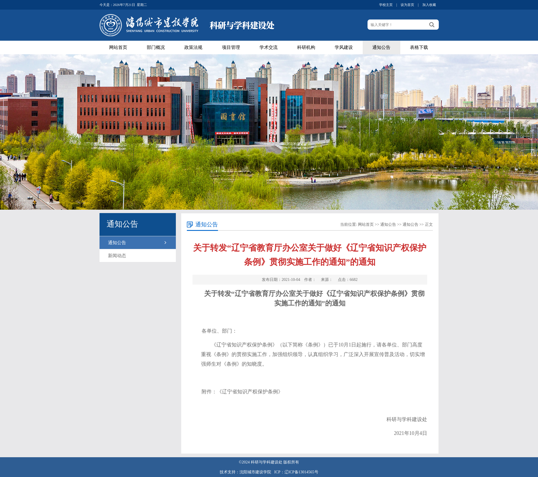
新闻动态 (117, 255)
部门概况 (156, 47)
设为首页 (407, 5)
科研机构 (306, 47)
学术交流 (269, 47)
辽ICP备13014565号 (301, 472)
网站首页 (118, 47)
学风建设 (344, 47)
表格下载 (419, 47)
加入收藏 (429, 5)
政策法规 (193, 47)
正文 (429, 224)
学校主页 (386, 5)
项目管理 (231, 47)
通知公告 (381, 47)
